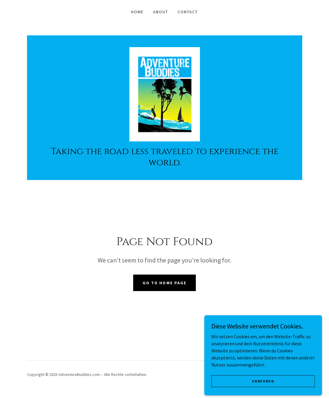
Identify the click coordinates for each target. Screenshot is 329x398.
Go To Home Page (164, 282)
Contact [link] (188, 11)
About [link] (160, 11)
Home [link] (137, 11)
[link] (164, 94)
